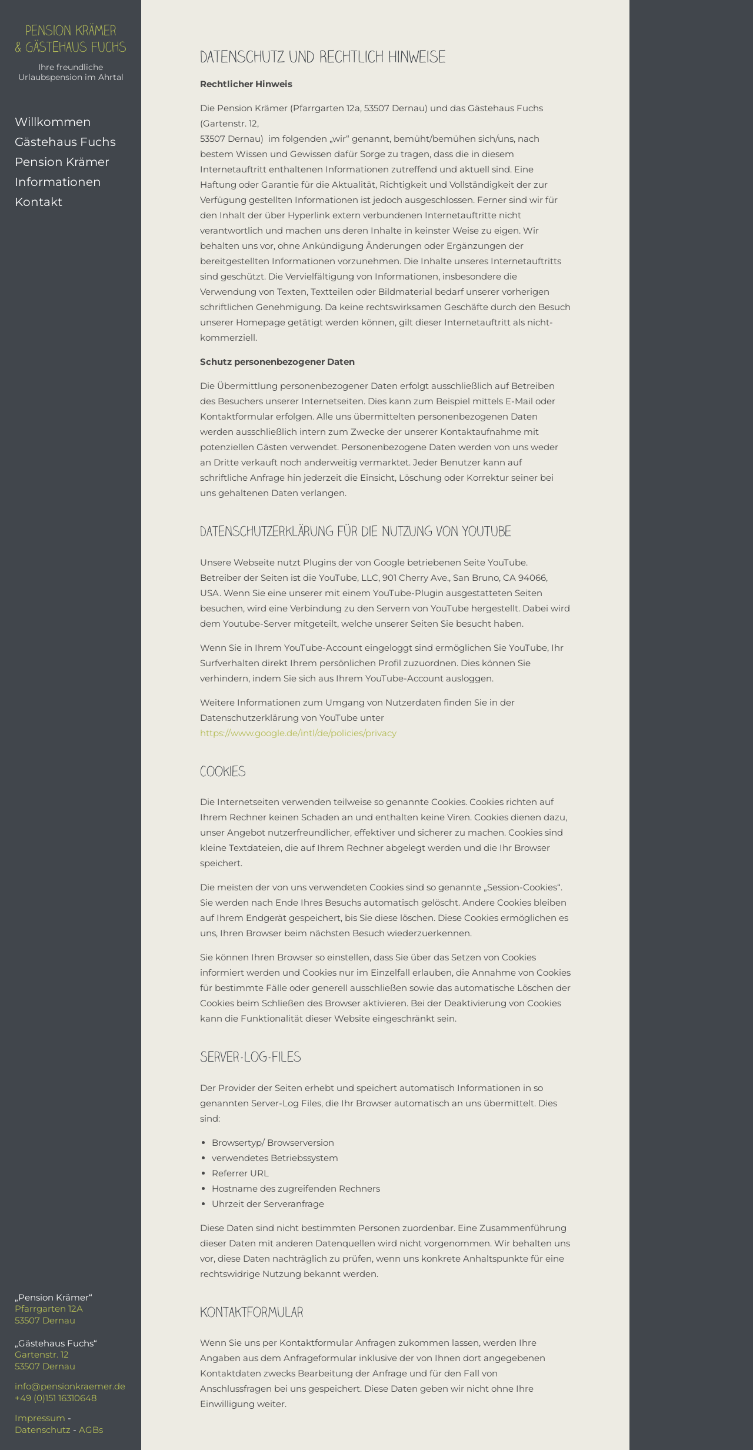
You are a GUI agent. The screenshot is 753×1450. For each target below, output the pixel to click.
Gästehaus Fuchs (65, 142)
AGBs (91, 1429)
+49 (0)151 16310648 (56, 1398)
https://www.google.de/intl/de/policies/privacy (298, 733)
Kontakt (38, 202)
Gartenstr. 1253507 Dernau (45, 1360)
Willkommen (53, 122)
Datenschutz (43, 1429)
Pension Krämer (62, 162)
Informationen (58, 182)
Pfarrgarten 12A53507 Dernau (49, 1314)
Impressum (40, 1418)
